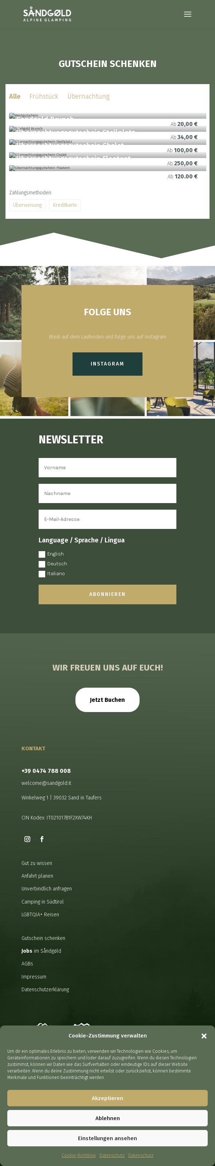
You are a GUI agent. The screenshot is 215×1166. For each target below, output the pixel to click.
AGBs (27, 964)
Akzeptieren (107, 1098)
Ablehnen (107, 1118)
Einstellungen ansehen (107, 1138)
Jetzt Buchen (107, 699)
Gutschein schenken (43, 938)
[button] (204, 1036)
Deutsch (53, 564)
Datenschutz (112, 1155)
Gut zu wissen (37, 863)
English (51, 554)
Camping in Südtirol (43, 902)
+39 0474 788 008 (46, 770)
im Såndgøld (41, 951)
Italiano (52, 573)
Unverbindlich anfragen (47, 889)
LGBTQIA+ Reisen (40, 915)
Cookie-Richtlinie (79, 1155)
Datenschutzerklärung (45, 990)
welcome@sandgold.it (46, 783)
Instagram (107, 364)
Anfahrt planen (37, 876)
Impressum (34, 977)
